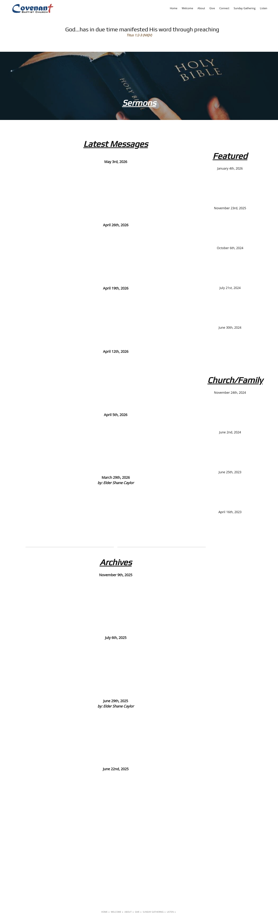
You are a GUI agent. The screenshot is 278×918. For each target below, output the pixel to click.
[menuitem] (173, 8)
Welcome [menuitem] (116, 911)
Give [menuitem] (137, 911)
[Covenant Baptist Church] (32, 8)
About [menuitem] (128, 911)
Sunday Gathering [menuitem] (153, 911)
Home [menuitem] (104, 911)
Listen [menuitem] (170, 911)
